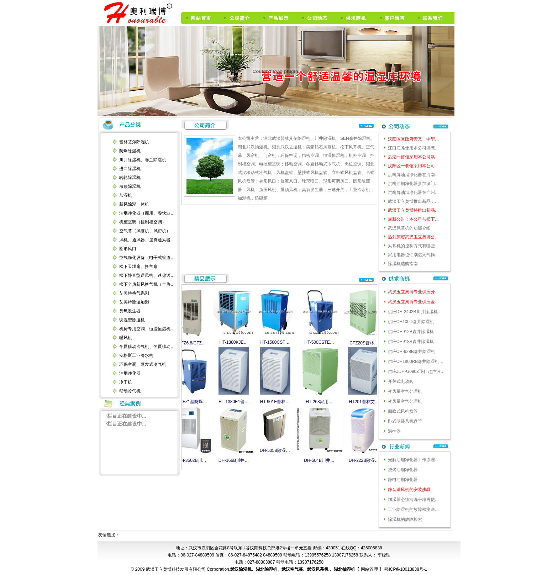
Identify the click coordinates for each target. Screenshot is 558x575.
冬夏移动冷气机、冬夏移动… (147, 346)
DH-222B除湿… (365, 460)
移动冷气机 (130, 391)
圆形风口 (127, 248)
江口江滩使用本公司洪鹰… (413, 148)
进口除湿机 (130, 168)
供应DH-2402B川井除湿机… (415, 311)
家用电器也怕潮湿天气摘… (413, 254)
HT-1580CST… (275, 342)
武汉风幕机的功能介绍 (409, 228)
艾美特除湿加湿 (134, 302)
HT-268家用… (320, 401)
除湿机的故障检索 (405, 519)
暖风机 (125, 337)
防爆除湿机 (130, 150)
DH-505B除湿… (276, 450)
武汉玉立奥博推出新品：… (413, 201)
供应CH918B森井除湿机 (411, 341)
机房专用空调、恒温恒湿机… (147, 328)
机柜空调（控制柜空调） (142, 222)
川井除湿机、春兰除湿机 (142, 159)
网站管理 (370, 569)
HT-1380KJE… (234, 342)
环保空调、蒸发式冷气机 (142, 364)
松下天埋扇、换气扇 (138, 266)
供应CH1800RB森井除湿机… (416, 361)
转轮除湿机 (130, 177)
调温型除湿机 (132, 319)
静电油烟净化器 (403, 479)
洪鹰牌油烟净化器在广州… (413, 192)
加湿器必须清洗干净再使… (413, 499)
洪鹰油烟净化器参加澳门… (413, 183)
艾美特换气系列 (134, 293)
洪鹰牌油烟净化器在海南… (413, 174)
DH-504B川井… (320, 460)
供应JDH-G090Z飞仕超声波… (416, 371)
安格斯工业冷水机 (136, 355)
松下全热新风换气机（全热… (147, 284)
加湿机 (125, 195)
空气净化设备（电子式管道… (147, 257)
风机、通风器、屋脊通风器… (147, 239)
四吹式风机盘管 (403, 411)
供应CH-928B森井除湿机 (411, 351)
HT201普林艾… (365, 401)
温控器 (394, 431)
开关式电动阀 (401, 381)
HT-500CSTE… (320, 342)
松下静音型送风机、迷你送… (147, 275)
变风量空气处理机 (405, 391)
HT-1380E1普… (235, 401)
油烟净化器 (130, 373)
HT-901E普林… (276, 401)
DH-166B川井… (235, 460)
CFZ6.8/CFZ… (193, 343)
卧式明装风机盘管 (405, 421)
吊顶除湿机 (130, 186)
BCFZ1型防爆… (193, 401)
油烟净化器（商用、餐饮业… (147, 213)
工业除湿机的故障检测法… (413, 509)
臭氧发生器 (130, 310)
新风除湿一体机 (134, 204)
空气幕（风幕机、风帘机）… (147, 230)
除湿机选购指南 (403, 263)
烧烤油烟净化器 (403, 469)
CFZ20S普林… (365, 343)
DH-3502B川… (193, 460)
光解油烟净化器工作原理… (413, 459)
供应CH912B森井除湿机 (411, 331)
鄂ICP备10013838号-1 (405, 569)
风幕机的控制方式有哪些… (413, 245)
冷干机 (125, 382)
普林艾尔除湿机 (134, 141)
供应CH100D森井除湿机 (411, 321)
